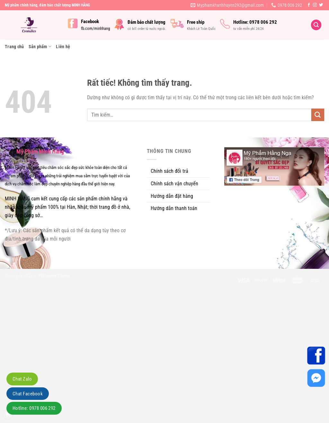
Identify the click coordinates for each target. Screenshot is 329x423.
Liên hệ (63, 46)
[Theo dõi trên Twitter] (321, 5)
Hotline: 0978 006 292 (34, 408)
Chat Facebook (28, 394)
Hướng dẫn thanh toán (174, 208)
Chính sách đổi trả (169, 171)
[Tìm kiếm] (316, 25)
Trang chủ (14, 46)
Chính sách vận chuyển (174, 184)
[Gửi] (317, 115)
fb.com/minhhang (95, 28)
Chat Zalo (22, 379)
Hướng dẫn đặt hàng (172, 196)
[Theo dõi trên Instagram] (315, 5)
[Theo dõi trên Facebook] (309, 5)
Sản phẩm (40, 46)
